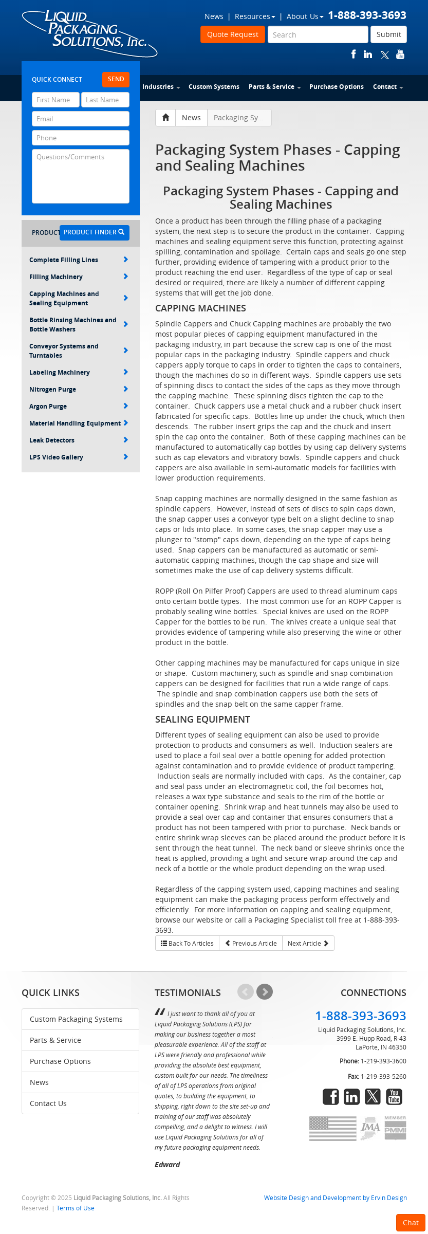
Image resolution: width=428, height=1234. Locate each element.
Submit (389, 34)
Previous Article (251, 943)
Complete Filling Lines (78, 259)
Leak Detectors (78, 440)
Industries (161, 86)
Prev (245, 992)
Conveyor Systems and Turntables (78, 351)
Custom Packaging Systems (76, 1019)
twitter (385, 54)
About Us (305, 16)
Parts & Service (275, 86)
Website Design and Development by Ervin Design (335, 1198)
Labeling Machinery (78, 372)
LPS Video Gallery (78, 457)
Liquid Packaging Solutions (90, 34)
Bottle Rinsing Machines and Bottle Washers (78, 325)
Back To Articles (187, 943)
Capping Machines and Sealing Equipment (78, 298)
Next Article (308, 943)
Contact (388, 86)
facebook (353, 54)
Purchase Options (336, 86)
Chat (411, 1222)
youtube (400, 54)
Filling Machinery (78, 276)
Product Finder (94, 232)
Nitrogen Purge (78, 389)
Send (116, 79)
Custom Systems (214, 86)
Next (264, 992)
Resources (255, 16)
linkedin (368, 54)
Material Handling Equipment (78, 423)
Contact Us (48, 1103)
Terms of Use (76, 1208)
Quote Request (232, 34)
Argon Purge (78, 406)
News (214, 16)
